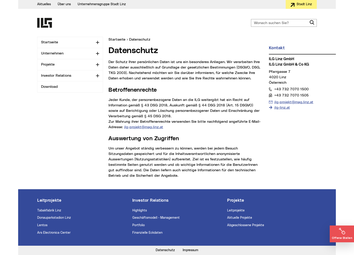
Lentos (42, 225)
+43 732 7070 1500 (291, 89)
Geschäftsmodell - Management (156, 217)
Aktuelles (44, 4)
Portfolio (138, 225)
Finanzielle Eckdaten (147, 232)
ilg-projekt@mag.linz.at (143, 127)
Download (49, 86)
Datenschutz (165, 250)
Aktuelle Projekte (239, 217)
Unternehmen (52, 53)
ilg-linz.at (282, 107)
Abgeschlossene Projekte (245, 225)
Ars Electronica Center (54, 232)
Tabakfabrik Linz (49, 210)
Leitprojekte (236, 210)
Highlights (139, 210)
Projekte (48, 64)
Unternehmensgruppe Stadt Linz (102, 4)
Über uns (64, 4)
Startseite (49, 42)
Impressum (190, 250)
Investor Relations (56, 75)
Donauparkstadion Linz (54, 217)
